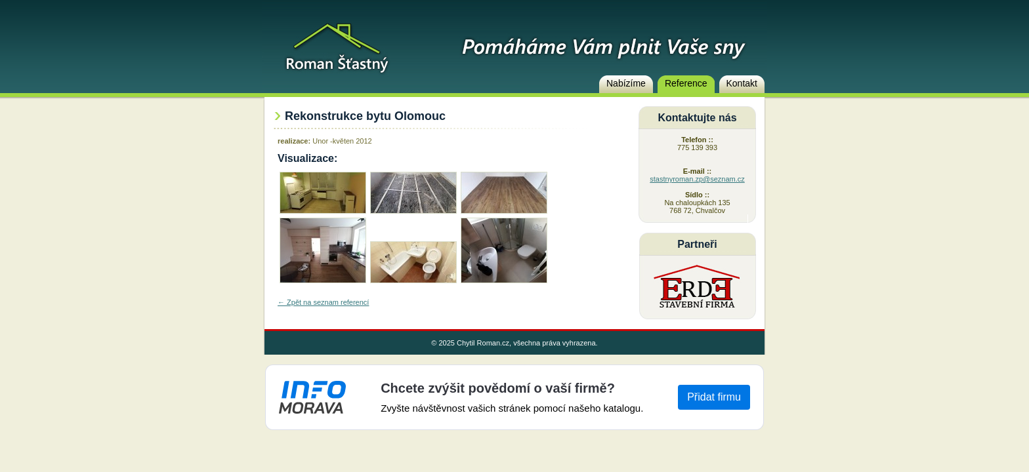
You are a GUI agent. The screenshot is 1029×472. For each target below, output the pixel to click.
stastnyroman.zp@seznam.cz (697, 179)
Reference (686, 83)
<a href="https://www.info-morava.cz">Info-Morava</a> (514, 397)
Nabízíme (626, 83)
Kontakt (741, 83)
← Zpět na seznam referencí (323, 302)
